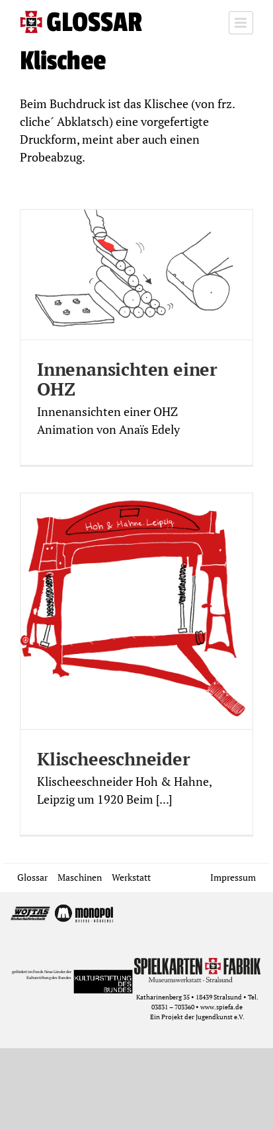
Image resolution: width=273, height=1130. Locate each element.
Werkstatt (131, 877)
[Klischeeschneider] (136, 611)
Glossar (32, 877)
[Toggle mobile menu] (241, 22)
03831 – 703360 (172, 1007)
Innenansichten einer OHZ (127, 379)
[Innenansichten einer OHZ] (136, 275)
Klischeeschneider (113, 759)
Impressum (233, 877)
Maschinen (80, 877)
